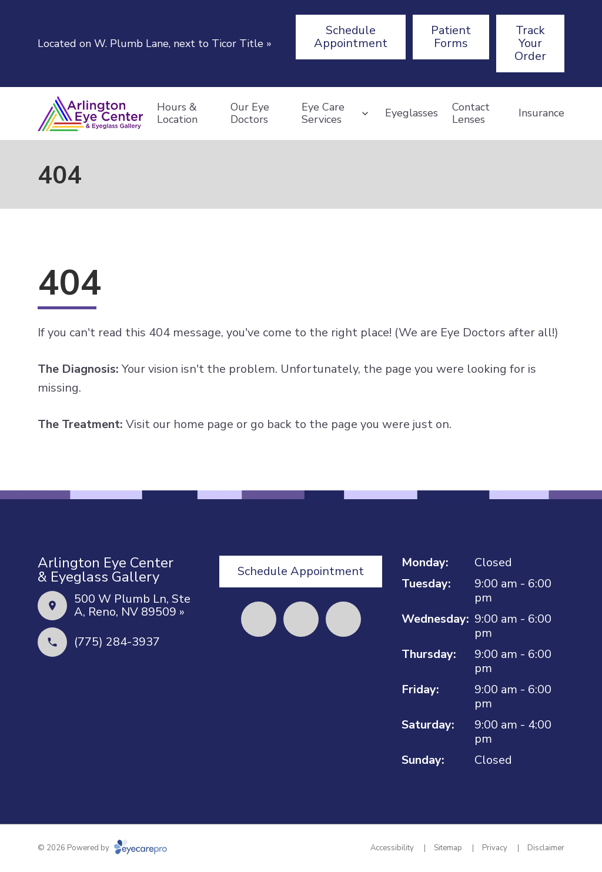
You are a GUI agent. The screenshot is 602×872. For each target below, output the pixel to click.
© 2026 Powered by (102, 848)
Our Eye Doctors (249, 113)
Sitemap (448, 848)
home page (203, 424)
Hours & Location (177, 113)
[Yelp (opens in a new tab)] (301, 619)
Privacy (494, 848)
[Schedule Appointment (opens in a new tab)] (351, 37)
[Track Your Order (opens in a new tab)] (530, 43)
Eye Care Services (323, 113)
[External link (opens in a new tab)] (343, 619)
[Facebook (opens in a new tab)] (258, 619)
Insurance (541, 113)
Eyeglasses (411, 113)
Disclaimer (545, 848)
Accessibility (392, 848)
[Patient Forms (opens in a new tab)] (451, 37)
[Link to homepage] (90, 113)
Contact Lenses (471, 113)
